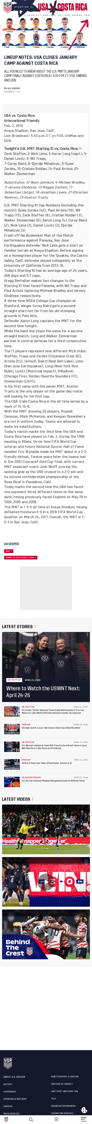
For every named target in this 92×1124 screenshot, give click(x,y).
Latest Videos (17, 799)
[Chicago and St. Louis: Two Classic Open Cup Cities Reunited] (12, 729)
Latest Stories (19, 627)
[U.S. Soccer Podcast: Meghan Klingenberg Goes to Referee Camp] (12, 782)
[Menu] (83, 1118)
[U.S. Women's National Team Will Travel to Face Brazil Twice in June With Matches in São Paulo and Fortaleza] (12, 746)
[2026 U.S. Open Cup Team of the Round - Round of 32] (12, 764)
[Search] (31, 1120)
